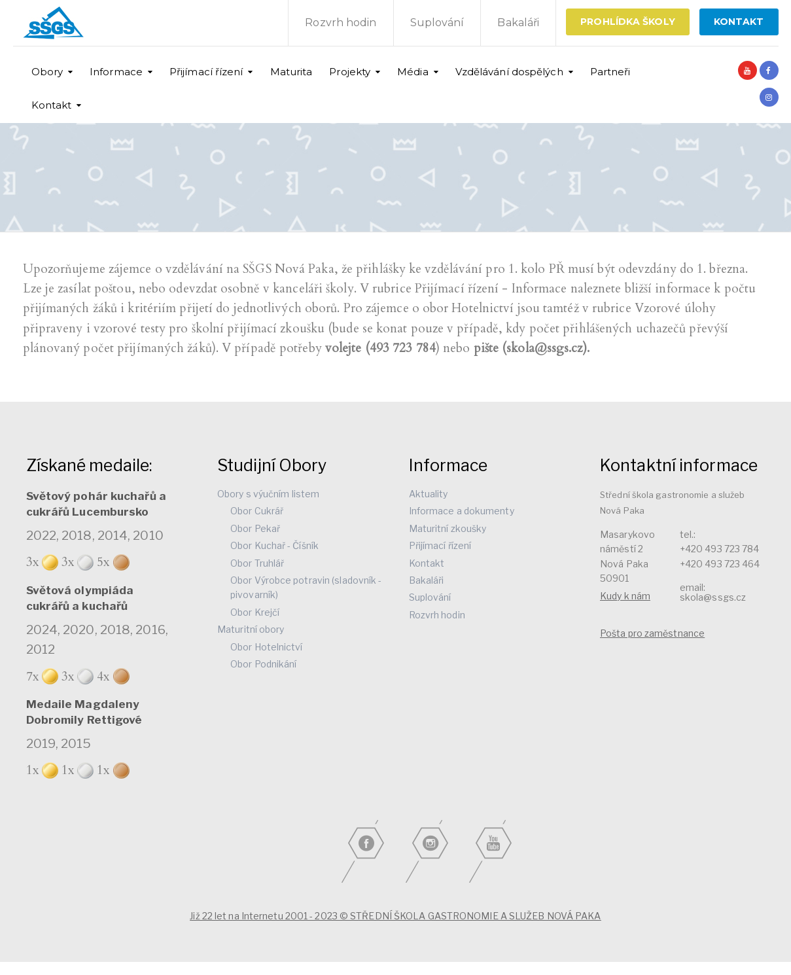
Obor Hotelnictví (266, 646)
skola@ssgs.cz (713, 597)
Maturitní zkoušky (448, 528)
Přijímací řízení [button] (206, 71)
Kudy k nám (625, 595)
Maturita (291, 71)
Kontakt (427, 563)
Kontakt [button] (51, 105)
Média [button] (413, 71)
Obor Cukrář (256, 510)
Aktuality (428, 493)
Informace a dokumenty (461, 510)
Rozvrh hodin (340, 22)
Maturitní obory (251, 629)
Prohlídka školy (627, 21)
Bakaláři (518, 22)
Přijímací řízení (440, 545)
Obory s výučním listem (268, 493)
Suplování (437, 22)
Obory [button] (47, 71)
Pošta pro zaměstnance (652, 633)
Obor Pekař (255, 528)
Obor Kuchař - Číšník (274, 545)
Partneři (610, 71)
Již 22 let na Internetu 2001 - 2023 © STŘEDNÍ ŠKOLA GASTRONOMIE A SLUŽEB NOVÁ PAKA (395, 915)
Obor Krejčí (254, 612)
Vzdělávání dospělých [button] (509, 71)
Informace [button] (116, 71)
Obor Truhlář (257, 563)
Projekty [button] (349, 71)
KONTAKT (739, 21)
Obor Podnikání (263, 663)
